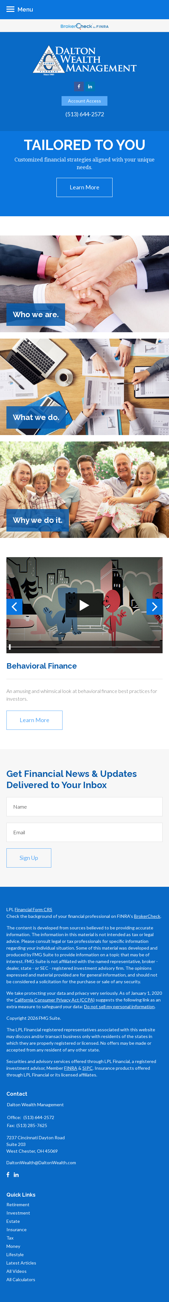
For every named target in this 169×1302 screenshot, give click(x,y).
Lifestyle (15, 1254)
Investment (18, 1212)
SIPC (87, 1068)
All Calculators (20, 1279)
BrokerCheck (147, 916)
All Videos (16, 1271)
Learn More (84, 187)
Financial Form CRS (33, 909)
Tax (9, 1237)
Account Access (84, 100)
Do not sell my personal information (119, 1006)
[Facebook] (8, 1175)
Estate (13, 1221)
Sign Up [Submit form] (29, 857)
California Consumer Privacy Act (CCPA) (54, 999)
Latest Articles (21, 1262)
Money (13, 1246)
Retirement (18, 1204)
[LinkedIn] (16, 1175)
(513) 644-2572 (84, 114)
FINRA (70, 1068)
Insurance (16, 1229)
